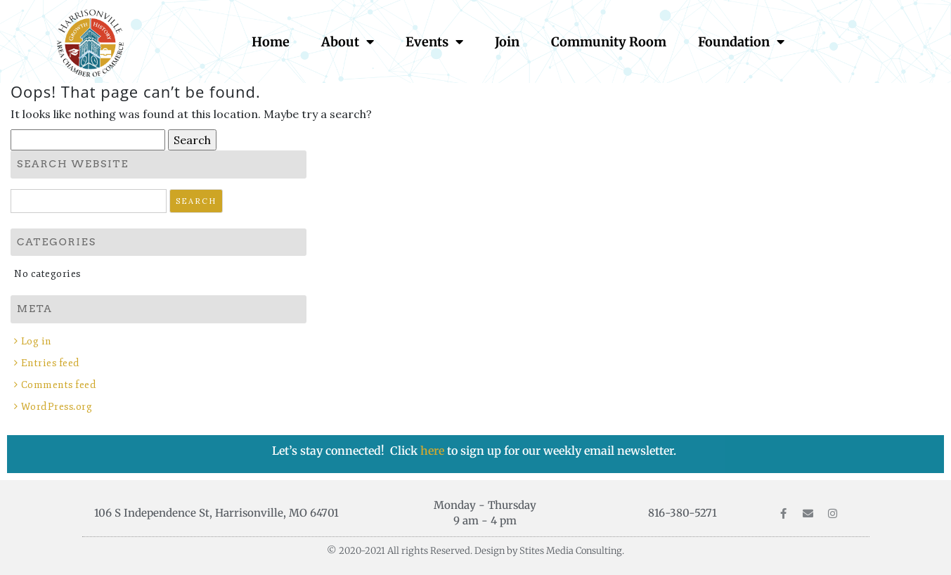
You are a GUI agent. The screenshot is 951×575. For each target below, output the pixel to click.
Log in (36, 341)
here (433, 451)
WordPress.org (57, 407)
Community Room (608, 42)
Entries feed (50, 363)
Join (507, 42)
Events (434, 41)
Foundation (741, 41)
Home (271, 42)
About (347, 41)
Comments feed (59, 385)
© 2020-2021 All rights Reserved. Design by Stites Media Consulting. (475, 551)
